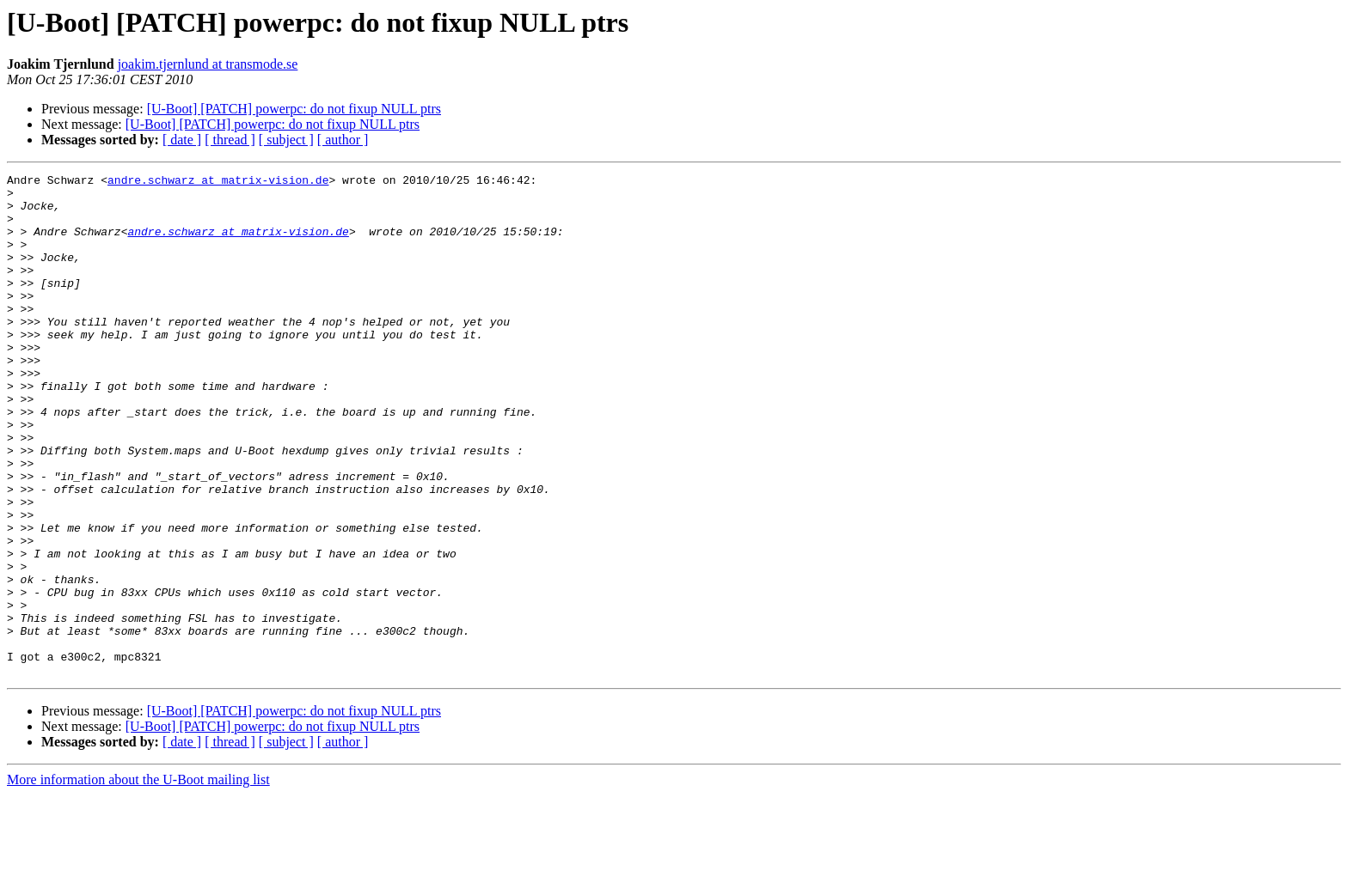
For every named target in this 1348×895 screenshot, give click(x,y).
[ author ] (343, 139)
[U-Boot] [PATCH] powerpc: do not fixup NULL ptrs (294, 108)
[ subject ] (286, 139)
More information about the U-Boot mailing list (138, 880)
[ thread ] (230, 139)
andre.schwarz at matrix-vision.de (217, 182)
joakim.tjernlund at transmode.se (208, 64)
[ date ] (181, 139)
